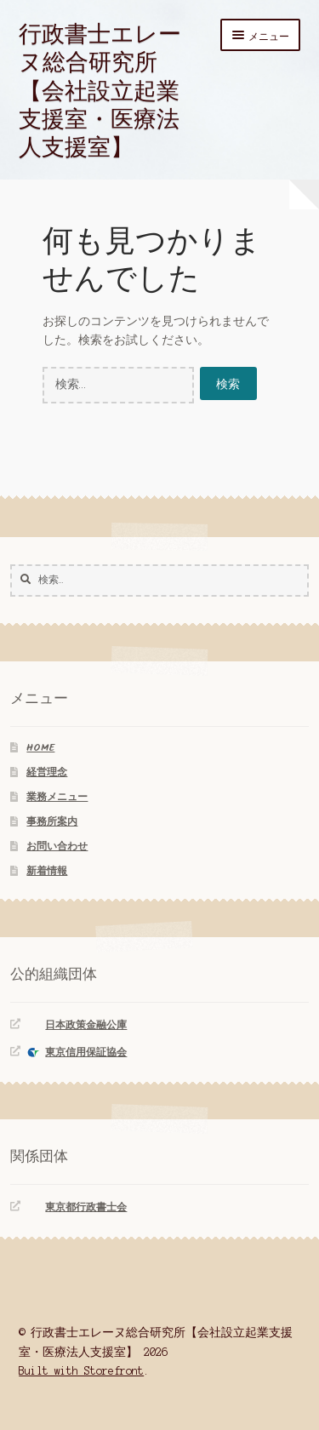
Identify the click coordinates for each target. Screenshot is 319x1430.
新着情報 (46, 871)
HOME (40, 748)
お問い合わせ (57, 846)
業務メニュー (57, 797)
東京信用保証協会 (86, 1052)
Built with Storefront (81, 1370)
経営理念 (46, 772)
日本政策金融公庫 (86, 1025)
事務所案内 (51, 822)
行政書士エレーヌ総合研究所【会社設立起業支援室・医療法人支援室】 (100, 89)
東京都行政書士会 (86, 1207)
